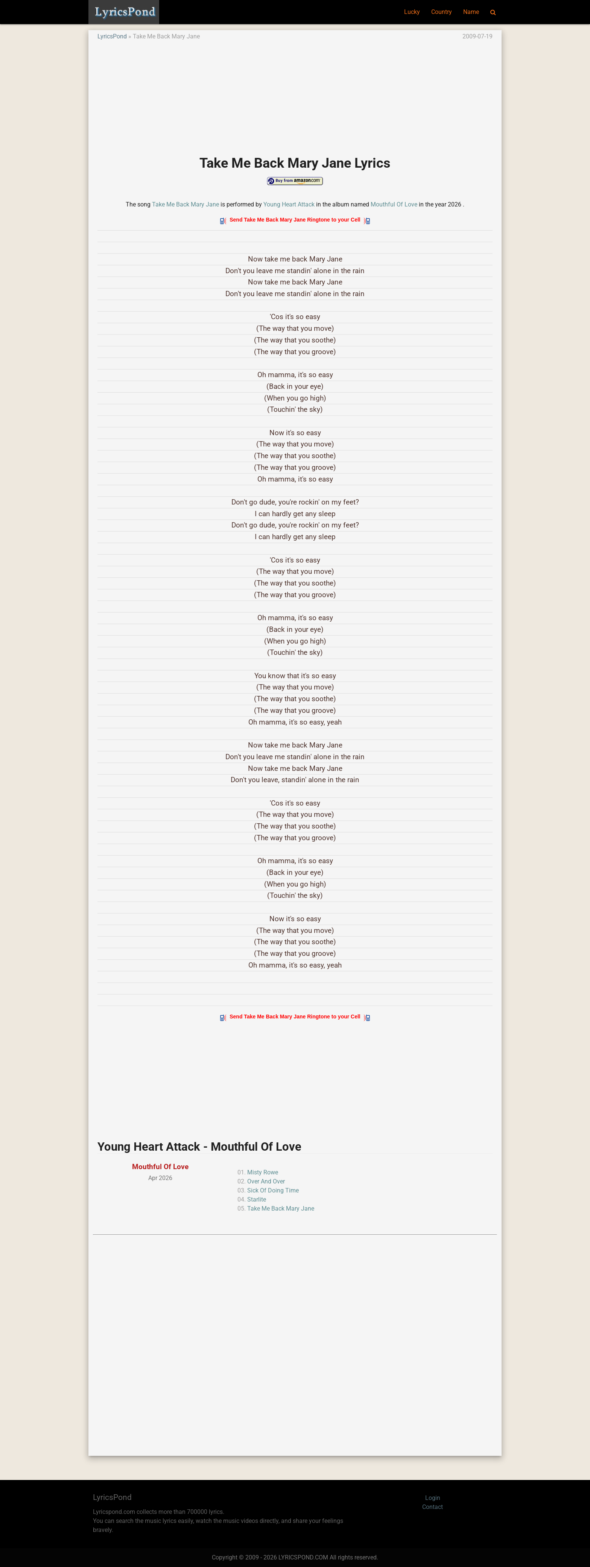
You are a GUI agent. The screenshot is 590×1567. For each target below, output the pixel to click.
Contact (432, 1506)
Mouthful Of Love (394, 204)
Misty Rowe (262, 1172)
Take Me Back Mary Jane (185, 204)
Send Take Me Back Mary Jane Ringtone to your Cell (295, 220)
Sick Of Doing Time (273, 1190)
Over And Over (266, 1181)
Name (471, 11)
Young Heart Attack (289, 204)
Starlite (256, 1199)
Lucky (412, 11)
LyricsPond (112, 36)
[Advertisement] (295, 94)
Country (441, 11)
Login (432, 1497)
